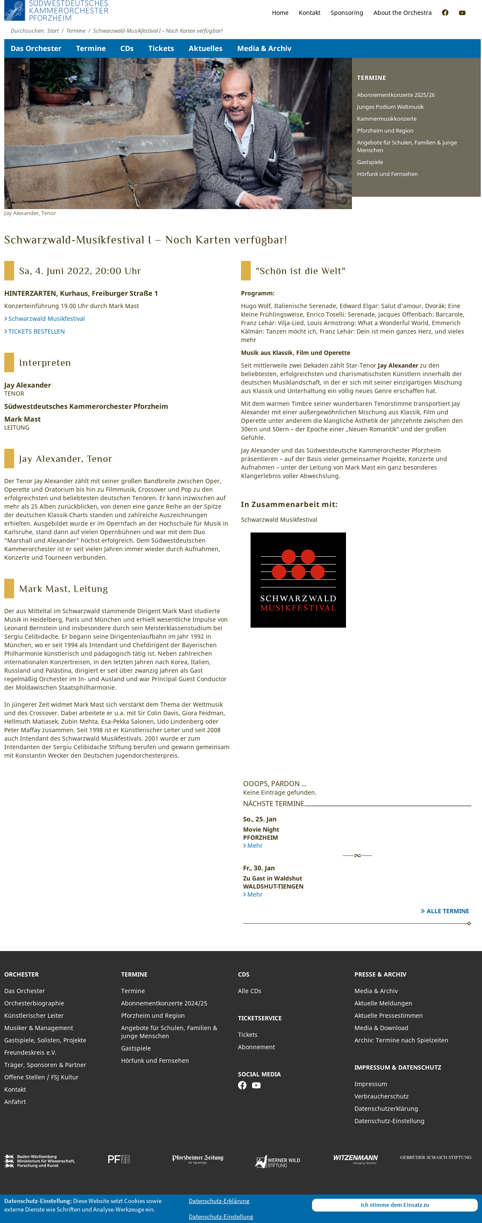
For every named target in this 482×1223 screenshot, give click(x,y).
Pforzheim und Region (385, 130)
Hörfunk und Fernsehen (387, 174)
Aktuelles (206, 48)
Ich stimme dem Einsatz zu (395, 1205)
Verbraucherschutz (381, 1096)
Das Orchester (36, 48)
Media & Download (381, 1028)
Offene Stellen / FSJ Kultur (41, 1077)
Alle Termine (448, 911)
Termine (91, 48)
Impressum (370, 1084)
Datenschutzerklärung (386, 1108)
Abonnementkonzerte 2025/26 (396, 95)
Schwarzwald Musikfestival (47, 318)
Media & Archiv (264, 48)
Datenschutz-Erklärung (219, 1201)
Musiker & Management (38, 1028)
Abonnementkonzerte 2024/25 (164, 1003)
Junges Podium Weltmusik (390, 106)
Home (280, 12)
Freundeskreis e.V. (30, 1052)
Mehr (255, 845)
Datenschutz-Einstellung (389, 1121)
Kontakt (309, 12)
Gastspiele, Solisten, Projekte (45, 1040)
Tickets (161, 48)
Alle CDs (249, 991)
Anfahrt (15, 1102)
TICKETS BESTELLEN (37, 331)
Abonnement (256, 1047)
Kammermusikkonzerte (387, 118)
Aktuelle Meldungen (383, 1003)
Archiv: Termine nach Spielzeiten (401, 1040)
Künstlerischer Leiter (34, 1015)
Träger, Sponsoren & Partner (45, 1065)
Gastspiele (370, 162)
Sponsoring (347, 12)
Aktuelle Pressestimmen (388, 1015)
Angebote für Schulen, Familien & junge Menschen (407, 146)
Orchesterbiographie (34, 1003)
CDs (127, 48)
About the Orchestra (403, 12)
